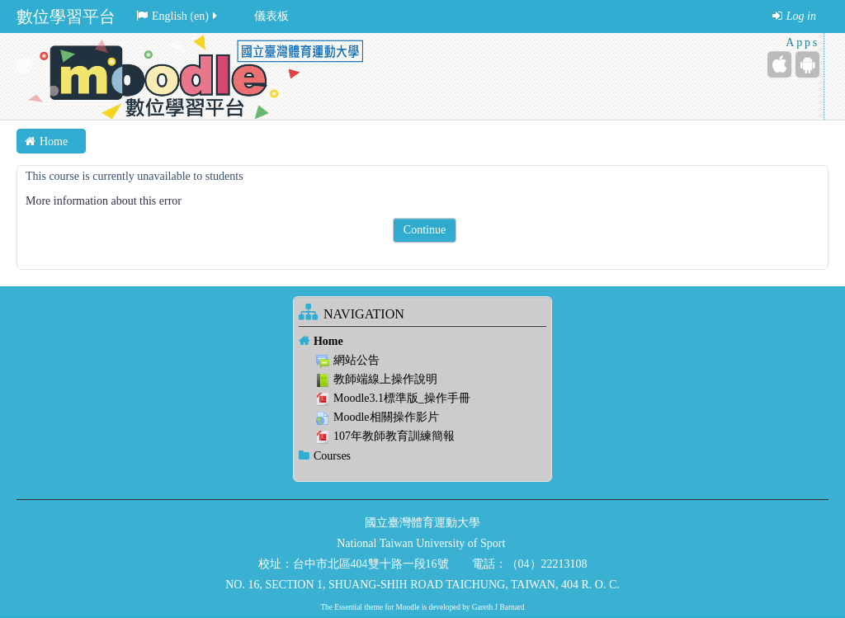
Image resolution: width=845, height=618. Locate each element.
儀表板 (271, 16)
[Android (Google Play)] (807, 64)
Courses (332, 456)
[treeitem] (422, 341)
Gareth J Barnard (498, 607)
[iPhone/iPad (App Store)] (779, 64)
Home (328, 341)
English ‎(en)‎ (178, 16)
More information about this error (104, 201)
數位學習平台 (66, 16)
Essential (348, 607)
